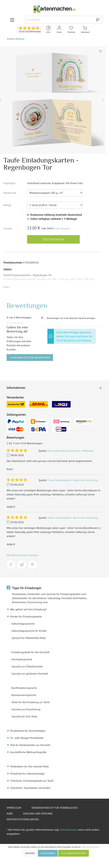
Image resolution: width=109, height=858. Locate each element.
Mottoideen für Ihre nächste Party (29, 766)
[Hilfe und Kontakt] (48, 30)
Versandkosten (68, 829)
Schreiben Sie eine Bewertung (29, 357)
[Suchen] (97, 19)
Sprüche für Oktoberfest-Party (29, 638)
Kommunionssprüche (24, 695)
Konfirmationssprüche (24, 688)
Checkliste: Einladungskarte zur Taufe (31, 780)
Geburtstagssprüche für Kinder (29, 630)
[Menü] (12, 20)
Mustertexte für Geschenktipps (27, 730)
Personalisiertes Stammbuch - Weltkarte (70, 450)
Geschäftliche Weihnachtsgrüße (28, 752)
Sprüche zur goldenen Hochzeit (30, 673)
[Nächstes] (102, 100)
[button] (7, 287)
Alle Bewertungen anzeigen (22, 555)
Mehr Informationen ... (91, 847)
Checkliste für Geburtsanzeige (27, 773)
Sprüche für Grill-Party (24, 716)
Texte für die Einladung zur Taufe (31, 702)
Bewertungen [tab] (27, 305)
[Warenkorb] (85, 30)
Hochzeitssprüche (22, 659)
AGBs (10, 813)
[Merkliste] (71, 30)
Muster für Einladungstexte (26, 616)
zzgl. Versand (62, 228)
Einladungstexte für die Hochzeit (30, 652)
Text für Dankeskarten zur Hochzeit (30, 745)
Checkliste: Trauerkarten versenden (30, 787)
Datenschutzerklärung (23, 819)
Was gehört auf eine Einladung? (28, 609)
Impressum (14, 807)
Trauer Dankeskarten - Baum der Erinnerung (73, 480)
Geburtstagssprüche (23, 623)
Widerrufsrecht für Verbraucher (54, 807)
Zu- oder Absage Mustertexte (26, 738)
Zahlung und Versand (37, 813)
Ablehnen (30, 853)
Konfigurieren (48, 853)
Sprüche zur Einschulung (26, 709)
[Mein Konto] (59, 30)
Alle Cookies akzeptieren (73, 853)
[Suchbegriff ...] (58, 19)
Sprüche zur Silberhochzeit (27, 666)
